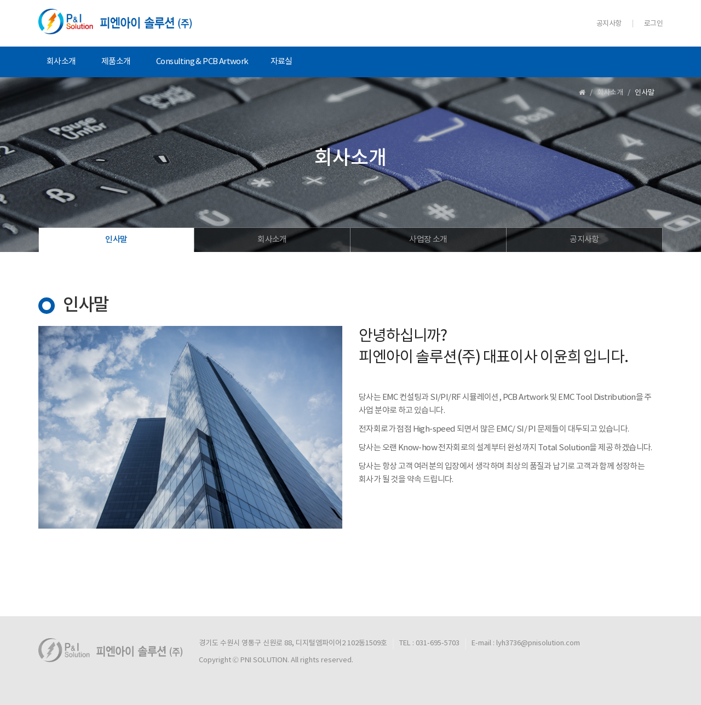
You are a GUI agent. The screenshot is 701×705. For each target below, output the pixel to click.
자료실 (281, 61)
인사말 (116, 239)
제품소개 (116, 61)
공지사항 (609, 24)
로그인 (653, 24)
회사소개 (61, 61)
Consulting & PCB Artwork (202, 61)
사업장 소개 (428, 239)
